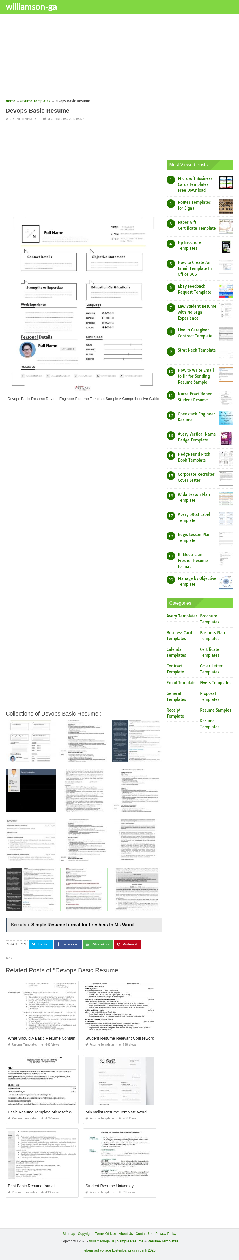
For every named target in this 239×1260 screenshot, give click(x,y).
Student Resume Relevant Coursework (119, 1038)
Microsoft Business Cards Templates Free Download (195, 184)
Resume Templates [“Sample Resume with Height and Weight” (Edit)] (163, 1241)
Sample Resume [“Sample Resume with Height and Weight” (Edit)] (130, 1241)
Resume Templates (23, 118)
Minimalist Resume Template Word (116, 1112)
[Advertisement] (119, 58)
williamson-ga (31, 6)
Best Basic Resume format (31, 1185)
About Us (126, 1233)
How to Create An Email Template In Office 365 (195, 268)
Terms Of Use (105, 1233)
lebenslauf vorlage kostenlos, (105, 1250)
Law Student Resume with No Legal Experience (197, 311)
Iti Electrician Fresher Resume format (193, 560)
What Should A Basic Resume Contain (41, 1038)
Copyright (85, 1233)
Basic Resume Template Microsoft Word (43, 1112)
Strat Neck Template (197, 349)
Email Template (181, 682)
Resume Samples (215, 710)
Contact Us (144, 1233)
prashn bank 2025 (142, 1250)
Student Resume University (109, 1185)
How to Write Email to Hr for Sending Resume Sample (196, 375)
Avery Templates (182, 616)
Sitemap (69, 1233)
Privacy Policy (165, 1233)
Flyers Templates (215, 682)
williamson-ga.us (102, 1241)
